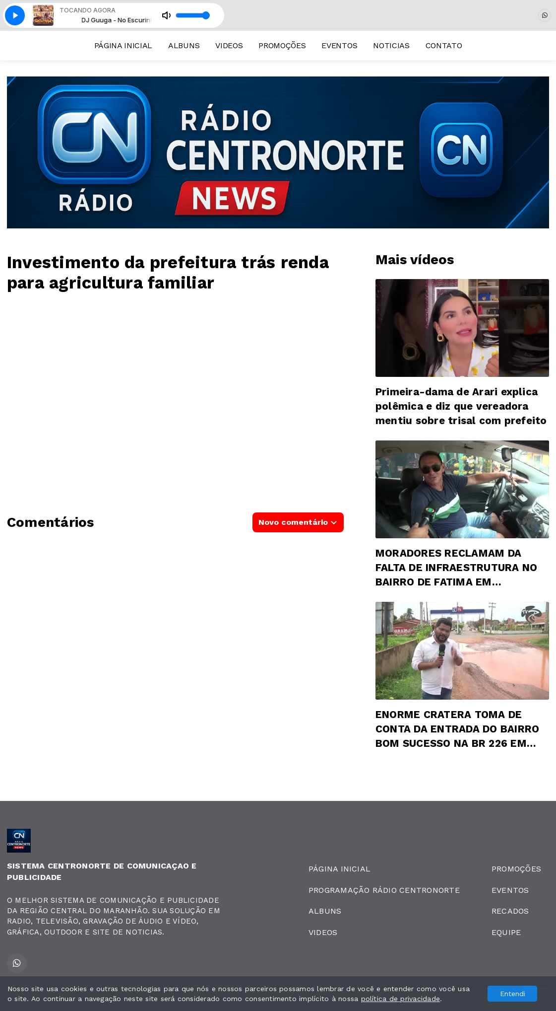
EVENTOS (339, 45)
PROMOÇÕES (282, 45)
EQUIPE (506, 932)
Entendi (512, 994)
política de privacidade (400, 999)
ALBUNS (183, 45)
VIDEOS (229, 45)
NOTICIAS (391, 45)
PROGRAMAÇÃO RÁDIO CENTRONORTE (384, 890)
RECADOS (510, 911)
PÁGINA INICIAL (123, 45)
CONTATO (444, 45)
